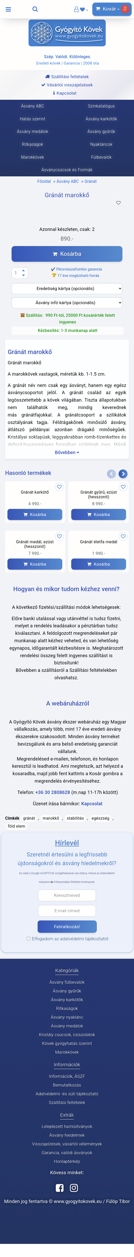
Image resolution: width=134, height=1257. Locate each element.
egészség (100, 818)
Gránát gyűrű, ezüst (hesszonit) (98, 494)
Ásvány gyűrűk (67, 990)
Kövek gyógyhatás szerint (67, 1043)
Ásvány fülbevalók (67, 982)
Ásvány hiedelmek (67, 1135)
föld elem (16, 826)
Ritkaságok (67, 1008)
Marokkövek (67, 1052)
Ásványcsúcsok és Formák (66, 169)
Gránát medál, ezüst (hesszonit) (35, 544)
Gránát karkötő (35, 492)
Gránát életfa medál (98, 542)
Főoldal (44, 181)
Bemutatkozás (67, 1085)
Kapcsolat (91, 803)
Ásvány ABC (68, 181)
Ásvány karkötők (67, 999)
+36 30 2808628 (52, 792)
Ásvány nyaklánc (67, 1017)
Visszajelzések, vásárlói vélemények (67, 1144)
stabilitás (75, 818)
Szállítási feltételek (67, 1102)
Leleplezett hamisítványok (67, 1126)
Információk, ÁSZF (67, 1076)
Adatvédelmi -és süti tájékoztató (67, 1093)
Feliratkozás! (67, 926)
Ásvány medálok (67, 1025)
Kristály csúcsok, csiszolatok (67, 1034)
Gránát (90, 181)
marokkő (51, 818)
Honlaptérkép (67, 1161)
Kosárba (67, 254)
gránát (29, 818)
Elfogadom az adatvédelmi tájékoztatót (68, 938)
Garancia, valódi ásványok (67, 1152)
